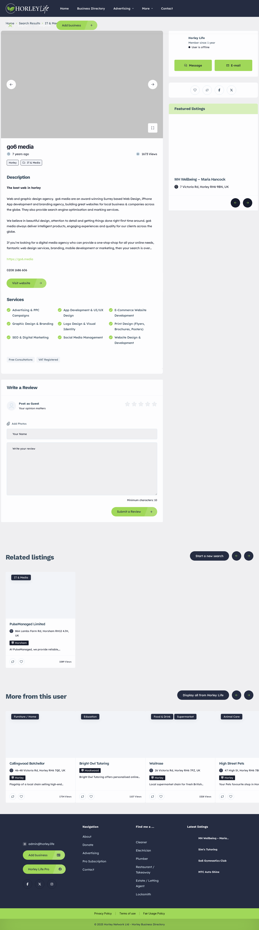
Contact (167, 8)
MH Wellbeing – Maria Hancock (199, 179)
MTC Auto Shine (208, 872)
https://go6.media (20, 259)
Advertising (123, 8)
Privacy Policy (103, 913)
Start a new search (209, 556)
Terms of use (127, 913)
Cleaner (141, 842)
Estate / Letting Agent (147, 883)
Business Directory (91, 8)
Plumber (142, 859)
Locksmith (143, 894)
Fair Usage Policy (154, 913)
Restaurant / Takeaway (145, 869)
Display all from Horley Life (203, 695)
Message (193, 65)
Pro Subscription (94, 861)
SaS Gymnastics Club (212, 860)
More (147, 8)
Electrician (143, 850)
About (87, 836)
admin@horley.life (41, 844)
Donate (88, 845)
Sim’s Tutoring (207, 849)
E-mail (233, 65)
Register (45, 25)
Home (64, 8)
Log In (23, 25)
